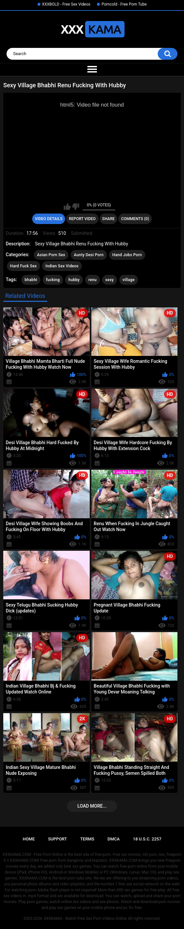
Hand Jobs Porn (127, 255)
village (129, 280)
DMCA (113, 838)
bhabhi (31, 280)
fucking (53, 280)
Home (29, 838)
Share (108, 219)
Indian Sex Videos (62, 266)
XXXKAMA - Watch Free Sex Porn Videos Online (85, 918)
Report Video (82, 219)
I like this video (67, 206)
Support (57, 838)
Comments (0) (135, 219)
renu (92, 280)
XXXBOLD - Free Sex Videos (66, 4)
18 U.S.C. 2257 (147, 838)
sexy (109, 280)
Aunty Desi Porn (89, 255)
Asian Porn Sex (51, 255)
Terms (87, 838)
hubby (74, 280)
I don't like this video (75, 206)
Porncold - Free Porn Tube (124, 4)
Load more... (92, 806)
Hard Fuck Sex (23, 266)
